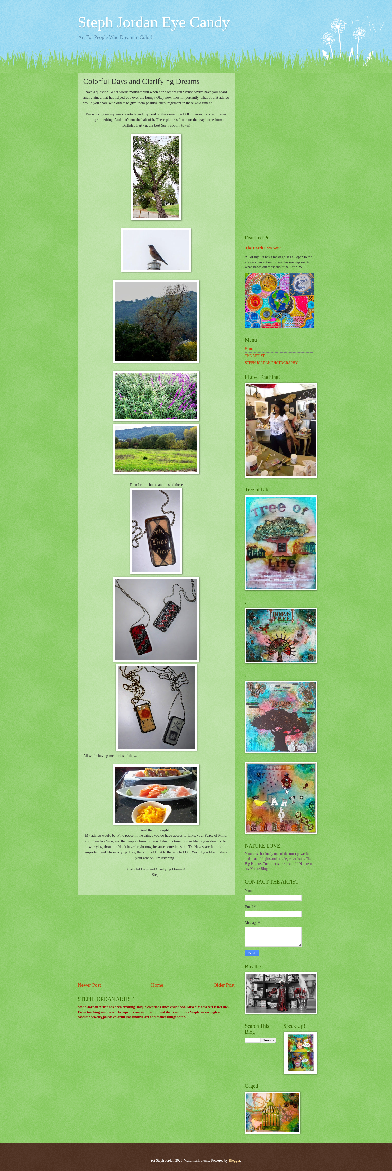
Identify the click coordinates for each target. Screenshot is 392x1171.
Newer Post (89, 985)
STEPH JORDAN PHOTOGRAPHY (271, 363)
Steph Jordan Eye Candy (154, 22)
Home (157, 985)
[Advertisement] (156, 939)
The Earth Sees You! (263, 248)
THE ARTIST (255, 356)
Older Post (223, 985)
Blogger (234, 1161)
